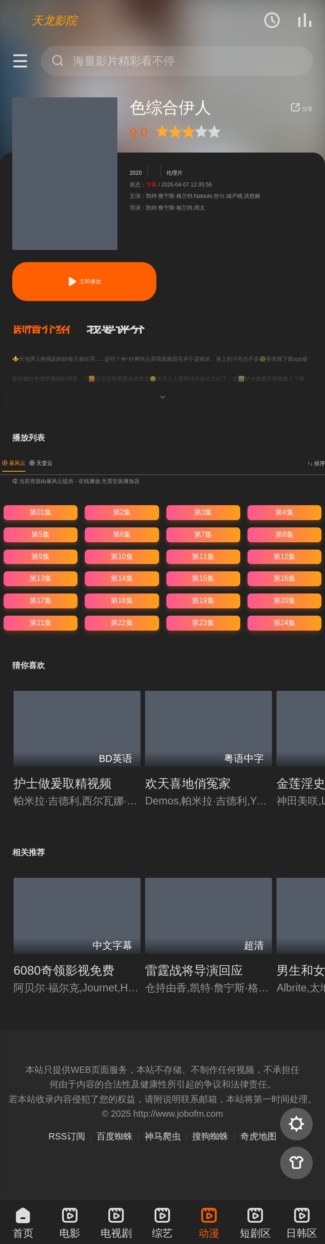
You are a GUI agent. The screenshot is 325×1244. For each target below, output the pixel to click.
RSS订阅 (67, 1136)
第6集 (122, 534)
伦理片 (174, 173)
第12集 (284, 556)
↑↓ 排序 (316, 463)
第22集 (122, 623)
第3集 (203, 512)
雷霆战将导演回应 (194, 970)
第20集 (284, 600)
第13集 (40, 578)
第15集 (203, 578)
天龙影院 (54, 20)
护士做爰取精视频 (63, 783)
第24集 (284, 623)
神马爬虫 (163, 1136)
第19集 (203, 600)
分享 (302, 109)
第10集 (122, 556)
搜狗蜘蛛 (210, 1136)
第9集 (40, 556)
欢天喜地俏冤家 (188, 783)
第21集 (40, 623)
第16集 (284, 578)
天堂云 (41, 463)
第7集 (203, 534)
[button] (49, 329)
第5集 (40, 534)
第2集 (122, 512)
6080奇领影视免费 (64, 970)
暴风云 (13, 463)
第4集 (284, 512)
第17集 (40, 600)
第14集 (122, 578)
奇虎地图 (258, 1136)
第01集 (40, 512)
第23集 (203, 623)
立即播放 (84, 282)
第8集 (284, 534)
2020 (136, 173)
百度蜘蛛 (115, 1136)
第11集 (203, 556)
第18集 (122, 600)
